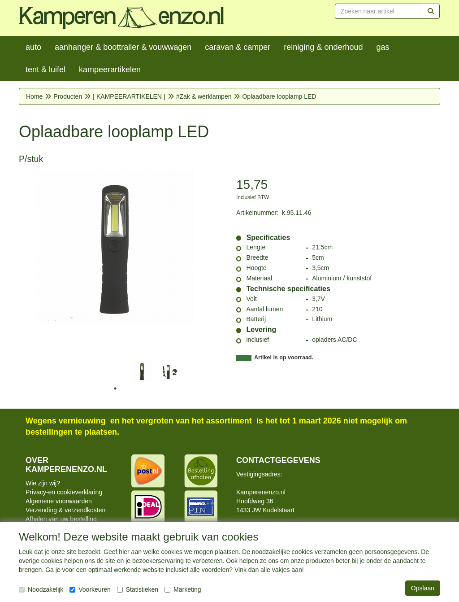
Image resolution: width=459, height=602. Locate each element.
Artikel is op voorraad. (283, 357)
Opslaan (422, 588)
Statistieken (137, 589)
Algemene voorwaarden (59, 501)
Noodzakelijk (41, 589)
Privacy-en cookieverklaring (64, 492)
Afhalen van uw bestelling (61, 519)
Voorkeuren (90, 589)
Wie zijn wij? (43, 483)
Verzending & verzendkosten (65, 510)
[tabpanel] (142, 371)
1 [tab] (115, 388)
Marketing (183, 589)
